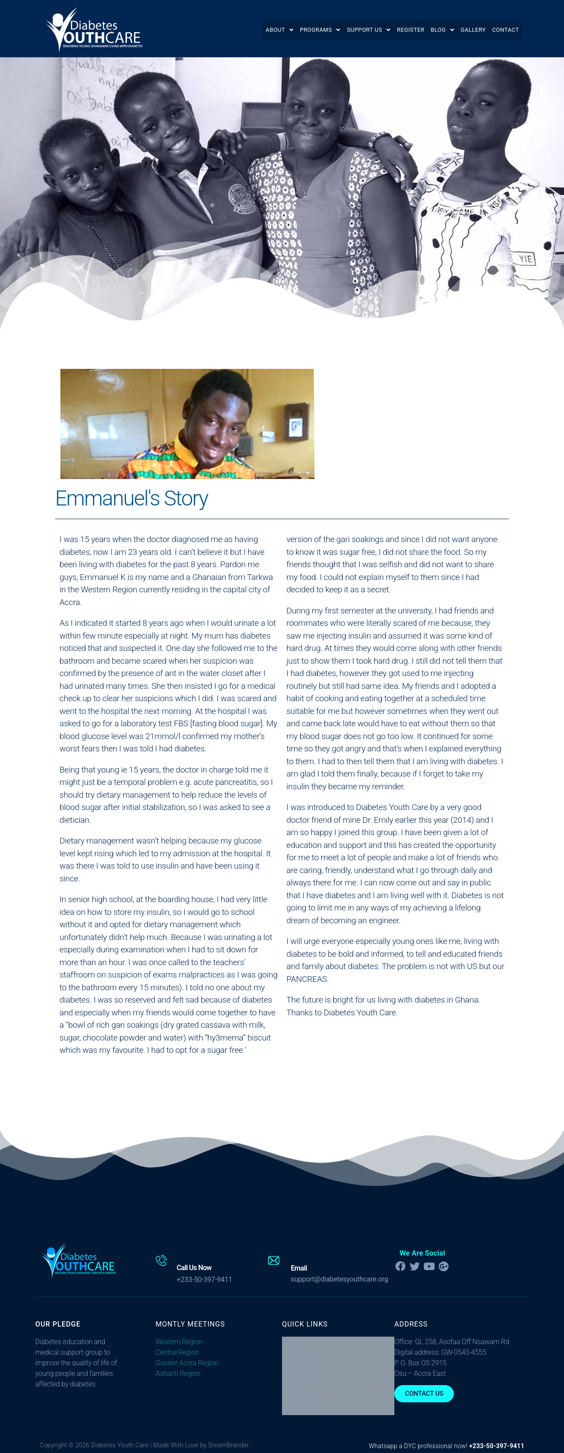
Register (392, 29)
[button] (243, 30)
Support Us (344, 29)
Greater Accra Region (187, 1363)
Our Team (296, 1377)
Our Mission (300, 1366)
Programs (289, 29)
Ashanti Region (178, 1373)
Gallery (465, 29)
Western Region (179, 1342)
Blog (429, 29)
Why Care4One (304, 1389)
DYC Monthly (301, 1354)
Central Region (177, 1352)
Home (291, 1342)
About (243, 29)
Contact (502, 29)
